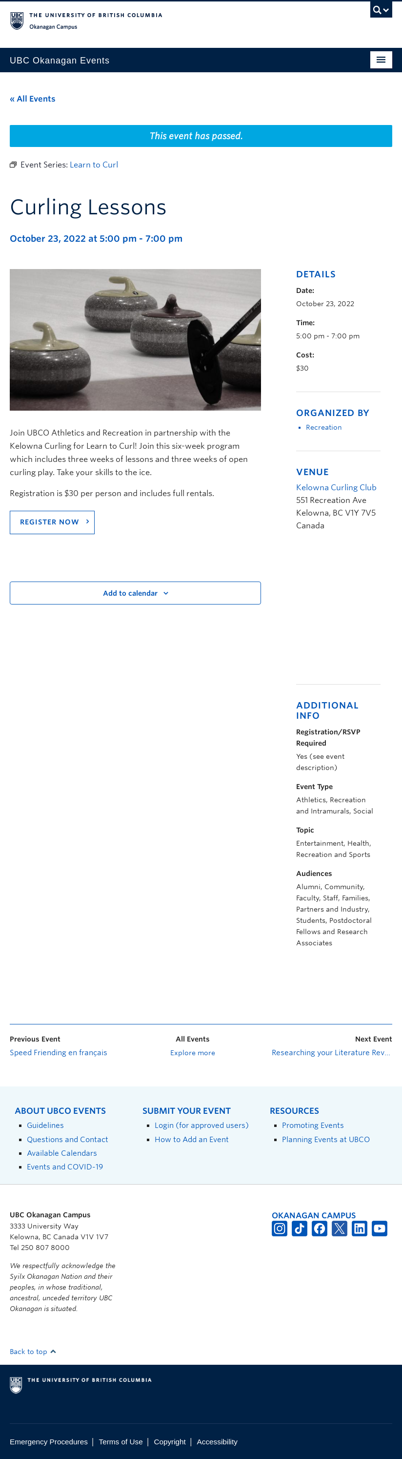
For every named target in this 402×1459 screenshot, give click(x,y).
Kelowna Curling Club (336, 487)
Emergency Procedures (49, 1442)
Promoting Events (313, 1125)
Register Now (50, 522)
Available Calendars (62, 1153)
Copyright (169, 1442)
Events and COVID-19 (65, 1167)
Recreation (324, 427)
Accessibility (217, 1442)
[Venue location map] (347, 613)
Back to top (33, 1351)
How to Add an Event (192, 1139)
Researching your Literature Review (332, 1052)
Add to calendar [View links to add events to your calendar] (130, 593)
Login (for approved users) (202, 1125)
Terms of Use (121, 1442)
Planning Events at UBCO (326, 1139)
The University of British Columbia (172, 20)
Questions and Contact (67, 1139)
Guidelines (45, 1125)
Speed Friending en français (58, 1052)
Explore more (192, 1053)
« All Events (33, 99)
